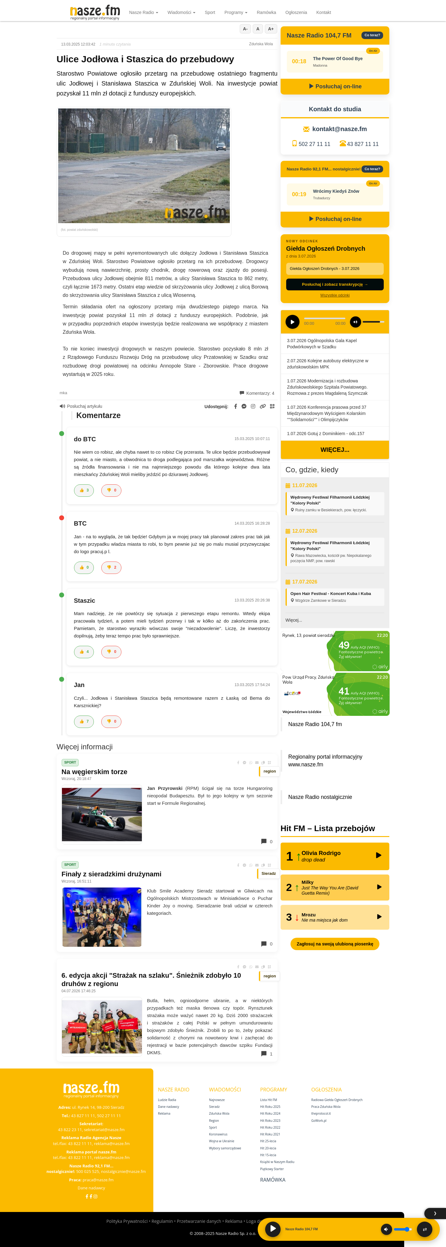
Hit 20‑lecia (268, 1148)
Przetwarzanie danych (199, 1221)
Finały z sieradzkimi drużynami (112, 874)
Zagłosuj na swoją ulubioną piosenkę (335, 943)
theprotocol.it (321, 1113)
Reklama (164, 1113)
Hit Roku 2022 (270, 1127)
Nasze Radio (143, 12)
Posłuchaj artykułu (81, 406)
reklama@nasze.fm (111, 1143)
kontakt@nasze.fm (340, 129)
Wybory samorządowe (225, 1148)
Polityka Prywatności (126, 1221)
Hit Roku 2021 (270, 1134)
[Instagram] (95, 1196)
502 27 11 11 (314, 144)
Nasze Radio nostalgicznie (320, 797)
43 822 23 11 (70, 1129)
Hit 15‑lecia (268, 1155)
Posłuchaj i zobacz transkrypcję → (335, 284)
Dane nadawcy (91, 1188)
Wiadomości (181, 12)
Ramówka (266, 12)
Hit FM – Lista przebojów (328, 828)
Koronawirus (218, 1134)
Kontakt (324, 12)
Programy (236, 12)
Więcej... (335, 449)
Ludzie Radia (167, 1100)
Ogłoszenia (296, 12)
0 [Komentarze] (266, 841)
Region (214, 1120)
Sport (210, 12)
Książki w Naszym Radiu (277, 1162)
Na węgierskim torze (95, 772)
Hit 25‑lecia (268, 1141)
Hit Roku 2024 (270, 1113)
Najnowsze (217, 1100)
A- (245, 28)
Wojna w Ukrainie (221, 1141)
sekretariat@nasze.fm (104, 1129)
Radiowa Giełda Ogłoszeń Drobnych (337, 1100)
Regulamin (162, 1221)
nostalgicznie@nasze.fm (123, 1171)
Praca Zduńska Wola (325, 1106)
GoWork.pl (318, 1120)
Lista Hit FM (268, 1100)
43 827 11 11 (363, 144)
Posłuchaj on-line (335, 86)
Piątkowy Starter (272, 1169)
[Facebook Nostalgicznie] (91, 1196)
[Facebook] (86, 1196)
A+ (271, 28)
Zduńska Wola (219, 1113)
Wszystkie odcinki (335, 295)
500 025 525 (87, 1171)
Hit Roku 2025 (270, 1106)
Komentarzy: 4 (257, 393)
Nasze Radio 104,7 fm (315, 724)
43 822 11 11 (80, 1143)
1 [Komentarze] (266, 1053)
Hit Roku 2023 (270, 1120)
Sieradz (214, 1106)
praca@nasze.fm (98, 1180)
